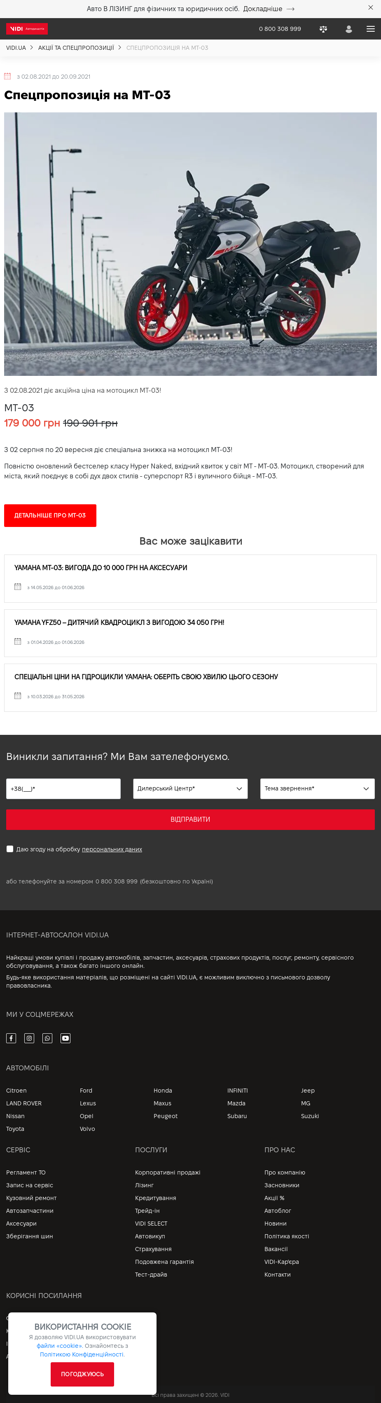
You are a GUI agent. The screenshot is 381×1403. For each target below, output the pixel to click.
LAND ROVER (24, 1103)
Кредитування (155, 1198)
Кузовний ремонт (31, 1198)
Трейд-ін (147, 1210)
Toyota (15, 1129)
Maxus (162, 1103)
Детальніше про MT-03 (50, 515)
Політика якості (286, 1236)
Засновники (281, 1185)
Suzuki (310, 1116)
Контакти (277, 1274)
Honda (163, 1090)
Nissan (15, 1116)
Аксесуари (21, 1223)
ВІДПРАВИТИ (190, 819)
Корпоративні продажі (168, 1172)
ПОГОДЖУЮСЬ (82, 1374)
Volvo (87, 1129)
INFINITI (237, 1090)
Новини (275, 1223)
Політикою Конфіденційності (82, 1354)
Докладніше (269, 8)
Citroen (16, 1090)
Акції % (274, 1198)
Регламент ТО (26, 1172)
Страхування (153, 1249)
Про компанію (284, 1172)
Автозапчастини (30, 1210)
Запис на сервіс (29, 1185)
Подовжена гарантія (164, 1262)
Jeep (308, 1090)
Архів (13, 1356)
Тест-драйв (151, 1274)
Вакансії (276, 1249)
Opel (86, 1116)
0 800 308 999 (117, 881)
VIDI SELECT (151, 1223)
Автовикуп (150, 1236)
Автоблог (277, 1210)
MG (305, 1103)
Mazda (236, 1103)
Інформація (22, 1343)
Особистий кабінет (34, 1318)
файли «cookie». (60, 1345)
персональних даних (112, 849)
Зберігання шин (29, 1236)
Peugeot (166, 1116)
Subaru (237, 1116)
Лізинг (144, 1185)
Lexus (88, 1103)
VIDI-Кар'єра (281, 1262)
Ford (86, 1090)
